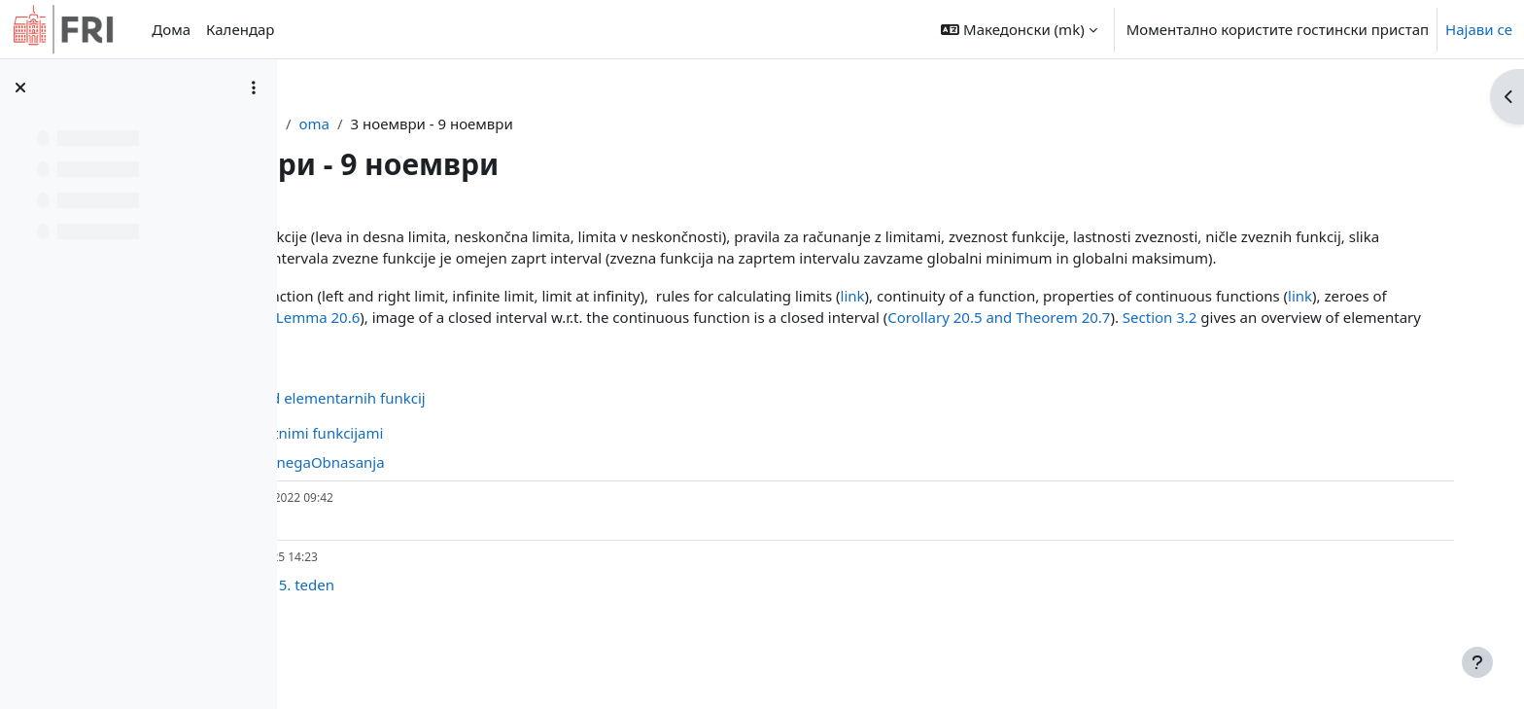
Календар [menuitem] (240, 29)
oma (529, 123)
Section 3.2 (621, 361)
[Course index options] (253, 87)
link (1073, 317)
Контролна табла (432, 123)
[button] (1018, 29)
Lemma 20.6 (794, 339)
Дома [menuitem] (171, 29)
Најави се (1478, 29)
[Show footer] (1477, 662)
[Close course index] (20, 87)
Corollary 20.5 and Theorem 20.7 (460, 361)
